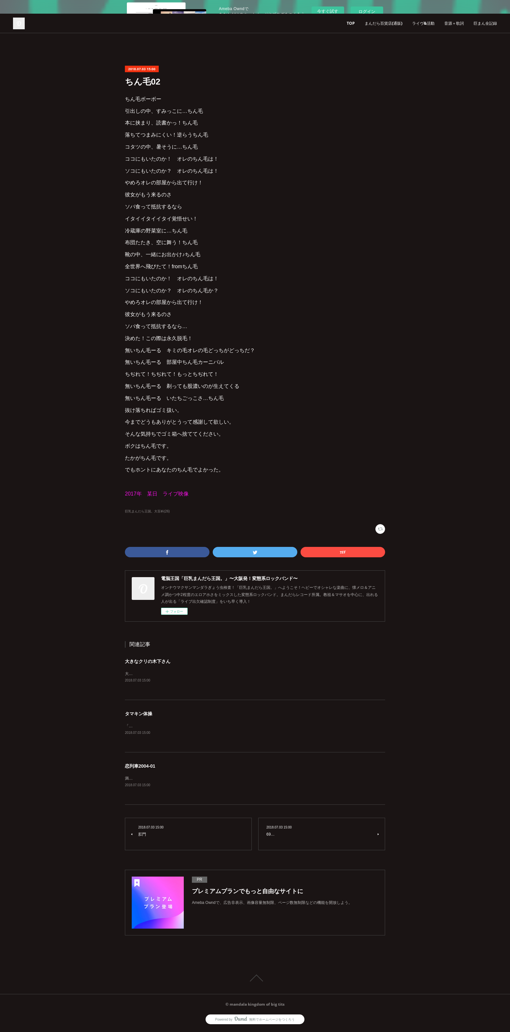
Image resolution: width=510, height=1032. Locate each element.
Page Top (255, 979)
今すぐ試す (327, 11)
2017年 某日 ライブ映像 (157, 493)
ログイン (366, 11)
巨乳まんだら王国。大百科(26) (147, 511)
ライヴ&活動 (423, 23)
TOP (351, 23)
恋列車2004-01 (140, 767)
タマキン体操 (138, 714)
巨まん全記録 (485, 23)
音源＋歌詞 (454, 23)
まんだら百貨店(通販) (383, 23)
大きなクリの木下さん (147, 661)
